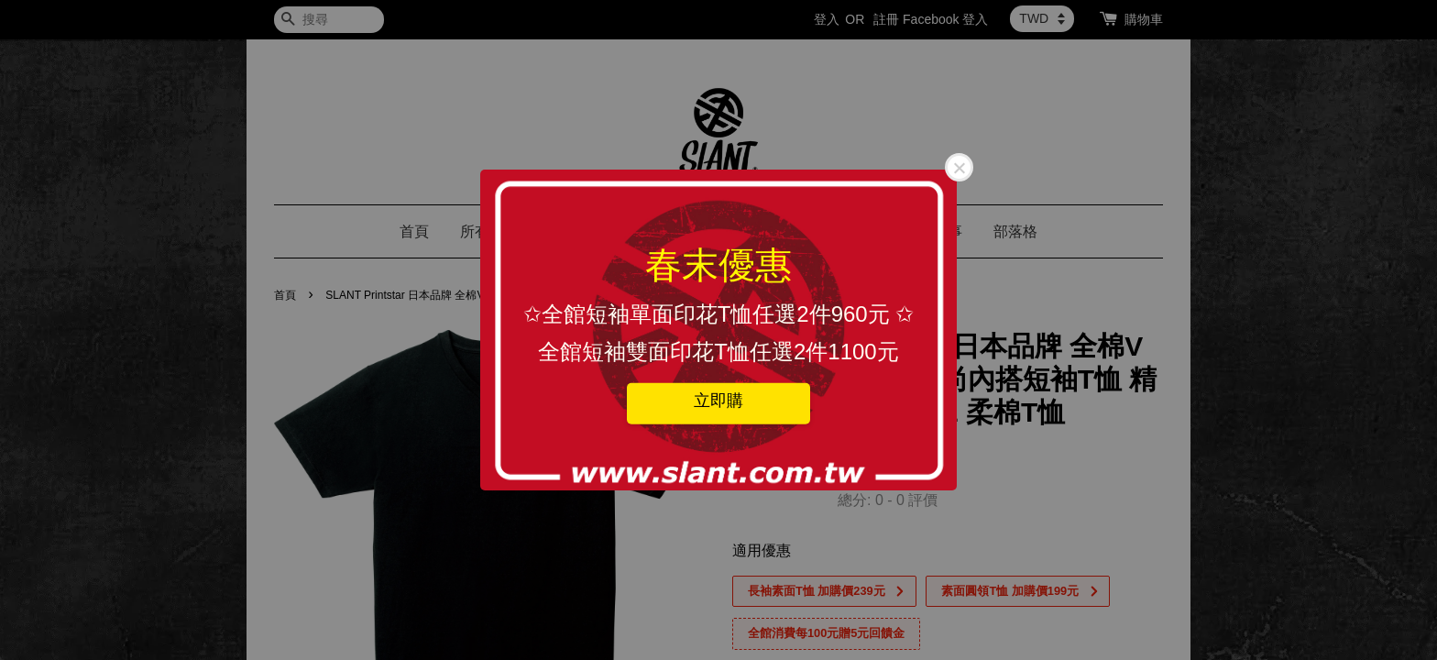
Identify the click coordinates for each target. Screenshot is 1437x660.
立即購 (718, 399)
